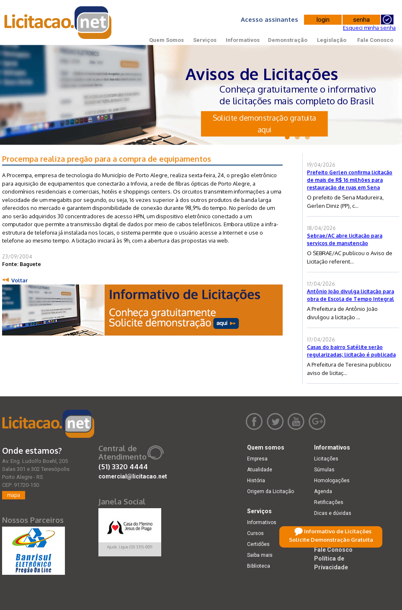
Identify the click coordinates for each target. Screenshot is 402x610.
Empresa (257, 459)
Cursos (255, 533)
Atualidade (259, 470)
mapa (13, 495)
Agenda (323, 491)
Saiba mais (260, 555)
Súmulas (324, 470)
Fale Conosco (375, 40)
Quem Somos (166, 40)
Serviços (204, 40)
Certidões (258, 544)
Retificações (328, 502)
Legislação (331, 40)
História (256, 480)
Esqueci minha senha (369, 27)
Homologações (332, 480)
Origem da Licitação (270, 491)
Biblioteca (258, 566)
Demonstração (287, 40)
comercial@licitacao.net (132, 476)
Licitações (326, 459)
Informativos (243, 40)
